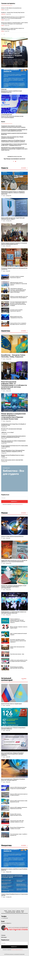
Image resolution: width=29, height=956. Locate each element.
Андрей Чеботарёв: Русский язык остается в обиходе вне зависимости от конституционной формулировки (14, 561)
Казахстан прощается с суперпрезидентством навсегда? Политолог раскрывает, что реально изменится (17, 620)
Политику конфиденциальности (17, 504)
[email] (14, 497)
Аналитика (3, 14)
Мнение (2, 9)
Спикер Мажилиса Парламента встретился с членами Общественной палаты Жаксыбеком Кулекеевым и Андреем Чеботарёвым (12, 52)
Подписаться (14, 501)
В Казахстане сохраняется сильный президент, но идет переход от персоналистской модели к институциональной (14, 23)
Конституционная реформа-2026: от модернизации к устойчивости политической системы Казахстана (14, 385)
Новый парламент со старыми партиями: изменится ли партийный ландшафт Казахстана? (12, 29)
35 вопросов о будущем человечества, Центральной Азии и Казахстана (14, 269)
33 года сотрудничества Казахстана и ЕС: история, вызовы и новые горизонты (14, 446)
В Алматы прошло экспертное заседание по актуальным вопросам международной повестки (14, 243)
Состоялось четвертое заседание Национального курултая (17, 277)
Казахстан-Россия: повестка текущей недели (11, 703)
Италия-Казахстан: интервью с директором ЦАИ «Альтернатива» (17, 667)
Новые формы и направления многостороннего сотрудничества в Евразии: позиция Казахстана (13, 416)
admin (4, 195)
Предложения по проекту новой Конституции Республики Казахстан (14, 869)
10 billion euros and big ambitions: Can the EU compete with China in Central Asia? (18, 661)
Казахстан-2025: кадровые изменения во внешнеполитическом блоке (18, 808)
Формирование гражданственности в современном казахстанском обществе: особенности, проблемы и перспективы (13, 192)
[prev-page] (2, 34)
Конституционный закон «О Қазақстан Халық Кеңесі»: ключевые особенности (13, 728)
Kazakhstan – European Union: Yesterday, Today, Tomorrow (12, 12)
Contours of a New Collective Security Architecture (11, 8)
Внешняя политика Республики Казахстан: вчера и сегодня (12, 456)
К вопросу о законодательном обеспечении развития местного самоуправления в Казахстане (13, 436)
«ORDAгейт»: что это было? (7, 432)
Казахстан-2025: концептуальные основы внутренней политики (18, 801)
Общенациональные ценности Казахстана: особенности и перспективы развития (18, 283)
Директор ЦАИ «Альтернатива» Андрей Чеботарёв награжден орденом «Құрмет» (13, 218)
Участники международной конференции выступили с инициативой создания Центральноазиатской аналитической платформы (18, 303)
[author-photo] (2, 195)
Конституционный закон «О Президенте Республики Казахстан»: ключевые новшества (13, 779)
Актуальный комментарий (6, 114)
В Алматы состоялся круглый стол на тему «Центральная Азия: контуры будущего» (19, 297)
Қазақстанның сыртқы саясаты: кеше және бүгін (12, 460)
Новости (4, 45)
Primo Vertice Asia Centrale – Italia (17, 654)
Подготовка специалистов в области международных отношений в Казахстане (13, 441)
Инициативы (3, 89)
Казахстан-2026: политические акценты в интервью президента (18, 795)
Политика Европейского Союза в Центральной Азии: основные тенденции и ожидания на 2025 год (13, 451)
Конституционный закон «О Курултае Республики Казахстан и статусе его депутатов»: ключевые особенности (12, 754)
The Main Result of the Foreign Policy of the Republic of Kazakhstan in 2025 (13, 424)
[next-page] (4, 34)
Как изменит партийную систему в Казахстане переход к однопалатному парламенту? (18, 640)
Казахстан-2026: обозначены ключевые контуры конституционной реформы (12, 117)
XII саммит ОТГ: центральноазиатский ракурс (11, 428)
